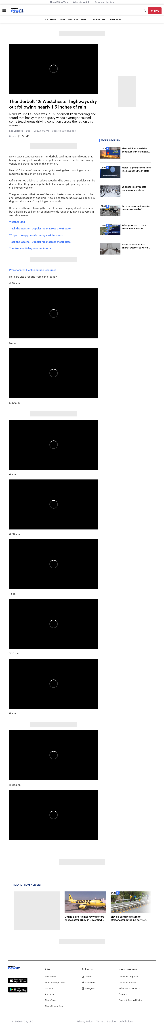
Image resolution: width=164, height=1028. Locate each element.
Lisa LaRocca (16, 131)
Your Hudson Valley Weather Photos (30, 248)
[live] (155, 10)
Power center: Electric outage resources (32, 270)
